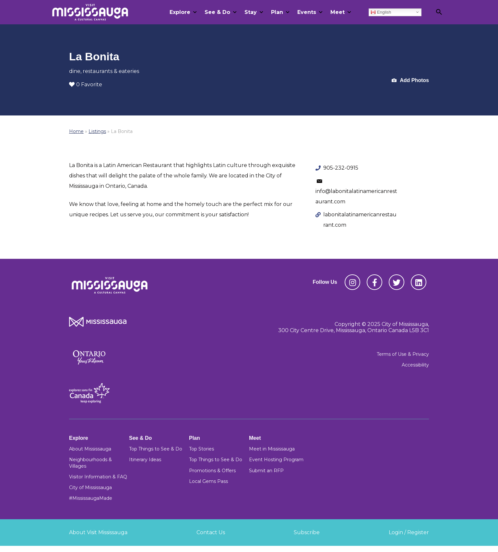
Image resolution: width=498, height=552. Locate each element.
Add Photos (410, 80)
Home (76, 131)
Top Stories (201, 449)
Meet (337, 12)
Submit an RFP (266, 471)
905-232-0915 (340, 168)
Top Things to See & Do (155, 449)
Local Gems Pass (208, 481)
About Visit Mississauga (98, 532)
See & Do (217, 12)
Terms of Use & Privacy (403, 354)
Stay (250, 12)
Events (306, 12)
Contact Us (210, 532)
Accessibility (415, 365)
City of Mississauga (90, 487)
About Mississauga (90, 449)
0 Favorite (85, 84)
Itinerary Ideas (145, 459)
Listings (97, 131)
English (381, 12)
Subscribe (307, 532)
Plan (277, 12)
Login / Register (409, 532)
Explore (180, 12)
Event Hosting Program (276, 459)
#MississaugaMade (90, 498)
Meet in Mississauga (272, 449)
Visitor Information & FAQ (98, 477)
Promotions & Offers (212, 471)
